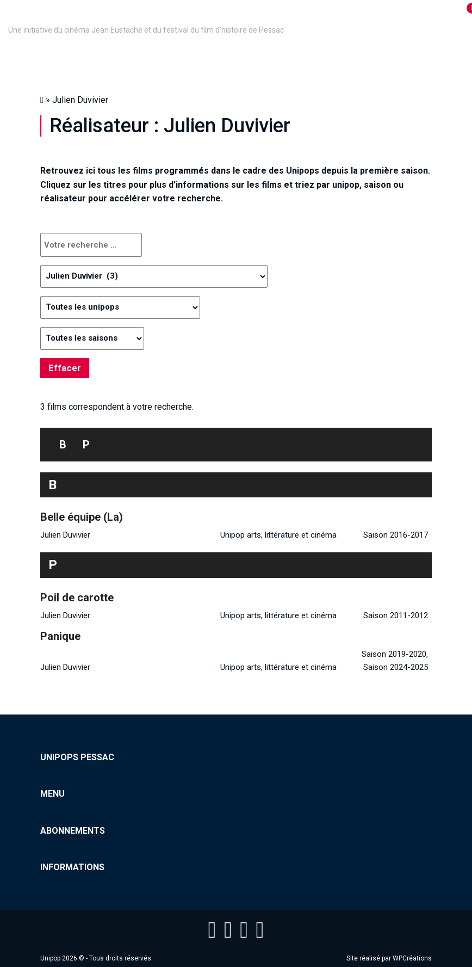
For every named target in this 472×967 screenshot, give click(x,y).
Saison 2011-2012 (395, 615)
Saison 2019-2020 (394, 654)
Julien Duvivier (65, 535)
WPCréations (412, 958)
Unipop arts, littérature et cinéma (278, 535)
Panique (60, 636)
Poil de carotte (77, 597)
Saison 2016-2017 (395, 535)
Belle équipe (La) (81, 516)
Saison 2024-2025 (395, 667)
